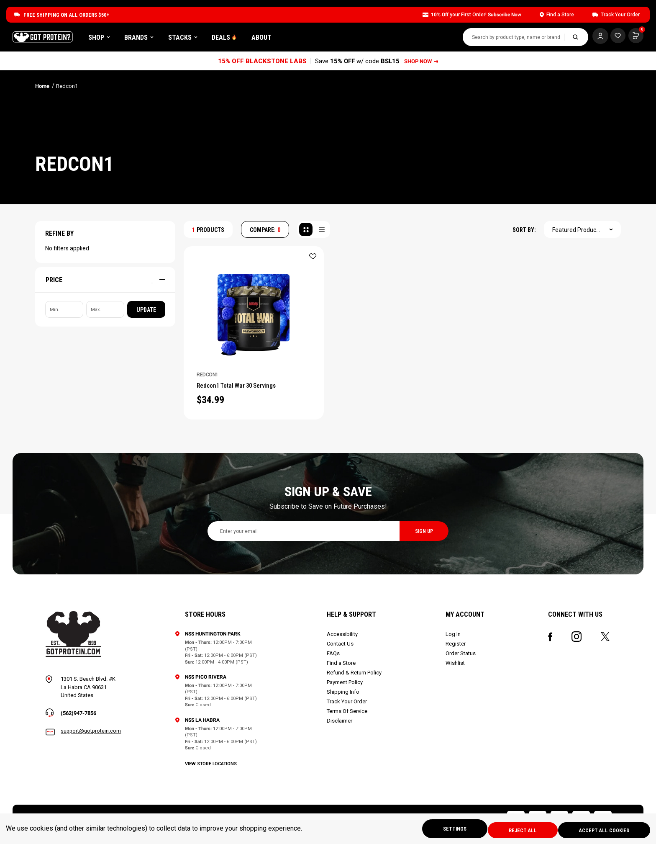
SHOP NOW (422, 64)
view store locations (212, 768)
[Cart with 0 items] (615, 38)
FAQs (334, 658)
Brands (191, 39)
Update (146, 312)
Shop (152, 39)
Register (456, 648)
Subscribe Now (504, 15)
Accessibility (343, 638)
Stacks (235, 39)
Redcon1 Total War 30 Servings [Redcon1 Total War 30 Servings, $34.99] (244, 389)
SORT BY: (524, 233)
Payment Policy (346, 687)
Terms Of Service (348, 715)
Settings (443, 829)
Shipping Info (344, 696)
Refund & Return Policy (355, 677)
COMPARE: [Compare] (265, 232)
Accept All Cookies (602, 829)
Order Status (461, 658)
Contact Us (341, 648)
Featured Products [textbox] (576, 233)
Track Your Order (348, 706)
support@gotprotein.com (92, 736)
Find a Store (342, 667)
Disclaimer (340, 725)
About (314, 39)
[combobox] (509, 39)
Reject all (515, 829)
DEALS (277, 39)
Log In (453, 638)
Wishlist (455, 667)
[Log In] (595, 38)
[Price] (105, 282)
